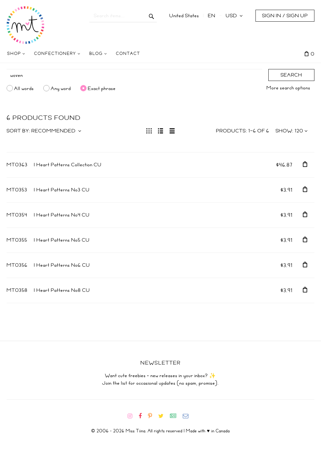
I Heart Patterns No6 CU (62, 265)
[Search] (134, 75)
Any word (61, 88)
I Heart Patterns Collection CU (68, 164)
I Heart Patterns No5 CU (62, 240)
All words (24, 88)
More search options (288, 88)
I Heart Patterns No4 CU (62, 215)
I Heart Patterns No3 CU (62, 190)
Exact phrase (102, 88)
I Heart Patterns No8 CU (62, 290)
